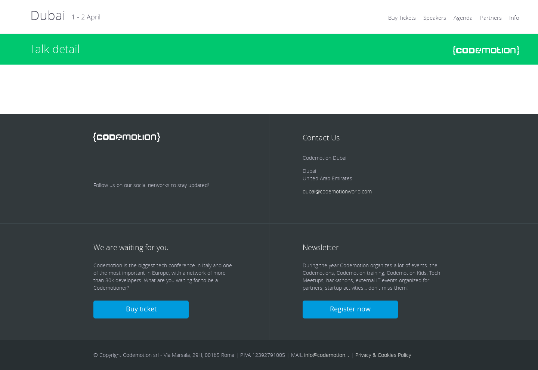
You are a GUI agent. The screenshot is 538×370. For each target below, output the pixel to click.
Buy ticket (141, 308)
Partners (491, 17)
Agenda (463, 17)
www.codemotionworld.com (486, 50)
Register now (350, 308)
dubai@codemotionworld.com (337, 191)
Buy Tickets (402, 17)
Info (514, 17)
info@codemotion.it (326, 354)
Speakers (434, 17)
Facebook (100, 162)
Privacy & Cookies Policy (383, 354)
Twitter (122, 162)
